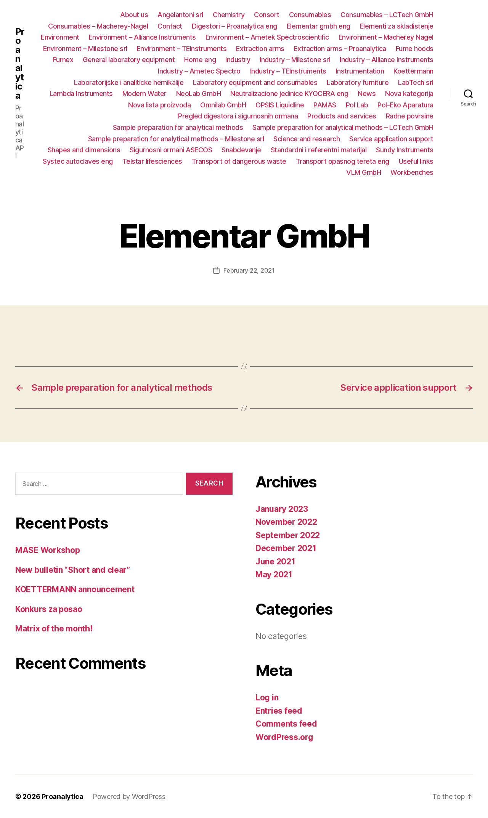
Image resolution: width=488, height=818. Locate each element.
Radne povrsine (409, 116)
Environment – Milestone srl (85, 49)
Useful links (416, 161)
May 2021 (273, 574)
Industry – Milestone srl (295, 60)
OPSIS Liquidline (279, 105)
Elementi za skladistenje (396, 26)
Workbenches (411, 172)
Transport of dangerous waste (239, 161)
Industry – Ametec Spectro (199, 71)
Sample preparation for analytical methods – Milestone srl (176, 139)
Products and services (341, 116)
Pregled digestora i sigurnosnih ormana (238, 116)
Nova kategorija (409, 93)
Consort (266, 15)
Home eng (200, 60)
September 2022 (287, 535)
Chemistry (229, 15)
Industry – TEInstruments (288, 71)
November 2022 (286, 522)
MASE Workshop (47, 550)
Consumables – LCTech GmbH (386, 15)
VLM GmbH (363, 172)
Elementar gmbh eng (318, 26)
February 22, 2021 (248, 270)
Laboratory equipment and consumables (255, 82)
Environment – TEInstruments (182, 49)
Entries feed (278, 711)
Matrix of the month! (54, 628)
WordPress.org (284, 737)
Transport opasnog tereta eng (342, 161)
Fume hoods (414, 49)
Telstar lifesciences (152, 161)
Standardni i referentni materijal (319, 150)
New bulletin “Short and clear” (72, 570)
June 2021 (275, 561)
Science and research (306, 139)
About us (134, 15)
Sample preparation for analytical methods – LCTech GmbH (342, 127)
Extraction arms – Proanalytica (340, 49)
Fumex (63, 60)
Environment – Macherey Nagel (386, 37)
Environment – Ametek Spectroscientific (267, 37)
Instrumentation (360, 71)
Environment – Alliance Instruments (142, 37)
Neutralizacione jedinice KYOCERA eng (289, 93)
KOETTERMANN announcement (75, 589)
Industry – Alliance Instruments (386, 60)
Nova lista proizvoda (159, 105)
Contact (169, 26)
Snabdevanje (241, 150)
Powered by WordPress (129, 796)
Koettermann (413, 71)
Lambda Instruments (81, 93)
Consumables (310, 15)
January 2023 (281, 509)
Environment (60, 37)
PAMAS (324, 105)
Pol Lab (357, 105)
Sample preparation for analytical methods (178, 127)
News (367, 93)
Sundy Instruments (404, 150)
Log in (266, 697)
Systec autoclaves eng (78, 161)
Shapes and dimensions (84, 150)
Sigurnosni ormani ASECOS (171, 150)
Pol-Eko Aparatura (405, 105)
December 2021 (285, 548)
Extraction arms (260, 49)
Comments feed (286, 724)
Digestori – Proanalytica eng (234, 26)
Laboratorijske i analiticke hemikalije (128, 82)
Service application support (391, 139)
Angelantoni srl (180, 15)
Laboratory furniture (357, 82)
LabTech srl (415, 82)
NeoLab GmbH (198, 93)
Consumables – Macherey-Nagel (98, 26)
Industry (237, 60)
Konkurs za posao (48, 609)
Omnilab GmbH (223, 105)
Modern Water (144, 93)
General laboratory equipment (129, 60)
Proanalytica (19, 63)
